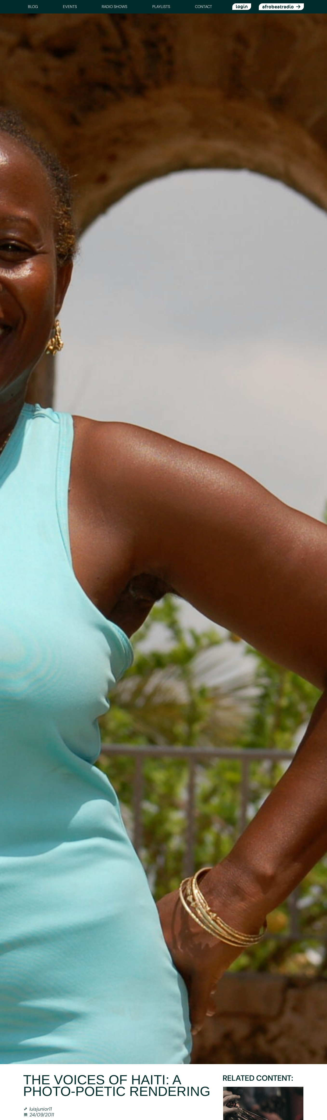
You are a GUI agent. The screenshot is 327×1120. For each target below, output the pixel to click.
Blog (33, 6)
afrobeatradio (278, 7)
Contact (203, 6)
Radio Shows (114, 6)
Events (70, 6)
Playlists (161, 6)
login (242, 6)
